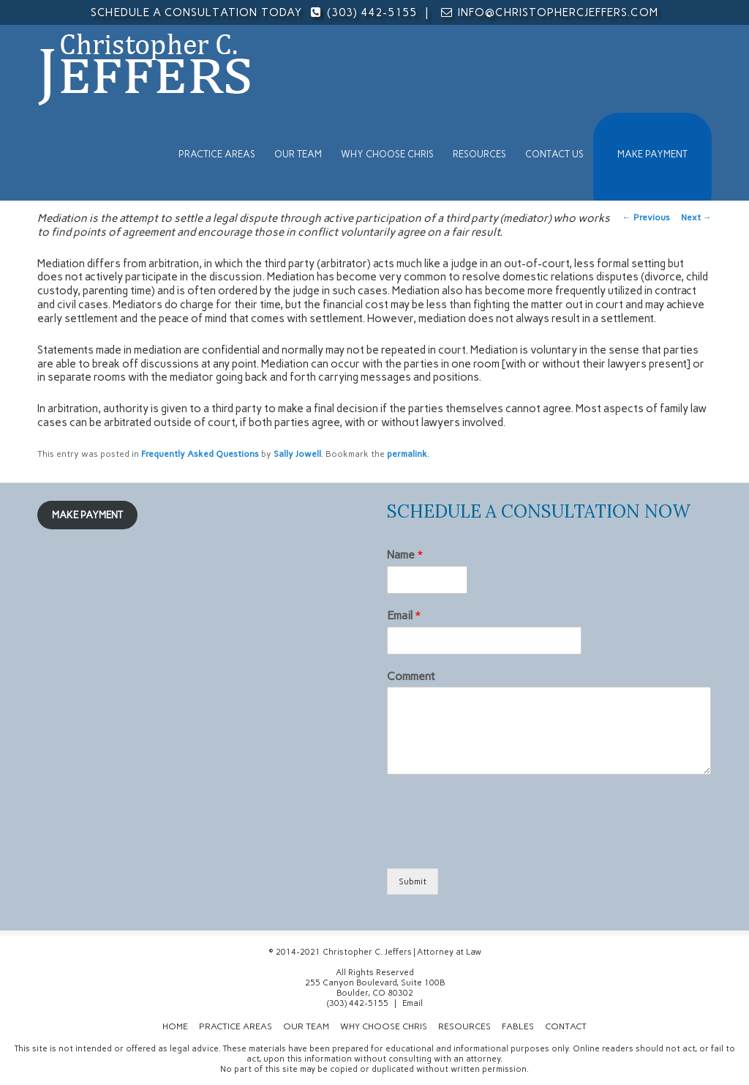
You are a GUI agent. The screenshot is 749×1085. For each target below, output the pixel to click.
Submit (412, 881)
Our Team (298, 154)
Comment (411, 676)
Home (175, 1026)
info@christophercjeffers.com (558, 12)
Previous (646, 217)
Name (405, 555)
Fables (518, 1026)
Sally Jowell (297, 454)
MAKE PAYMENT (652, 154)
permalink (407, 454)
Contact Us (554, 154)
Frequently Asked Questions (200, 454)
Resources (479, 154)
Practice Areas (216, 154)
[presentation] (498, 844)
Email (404, 615)
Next (696, 217)
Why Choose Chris (387, 154)
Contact (566, 1026)
